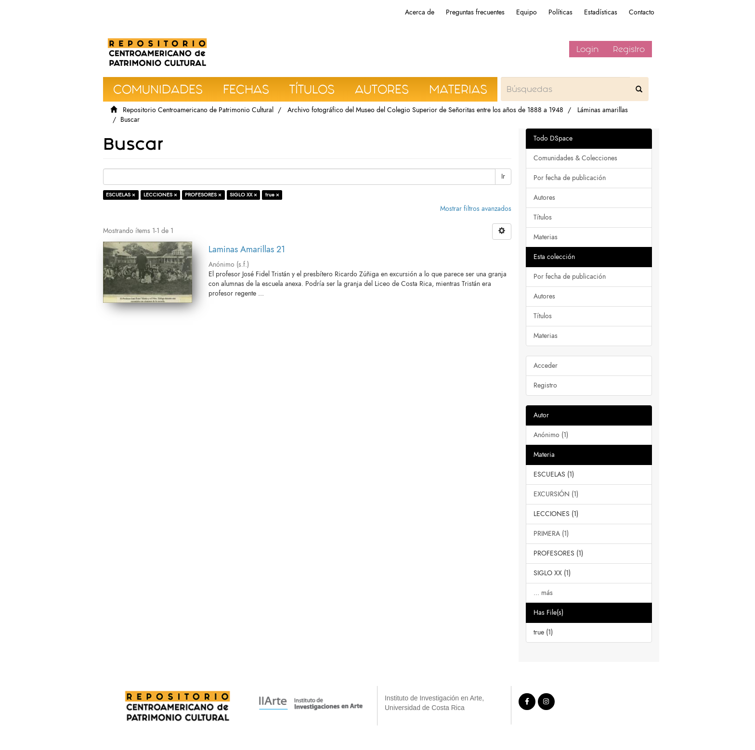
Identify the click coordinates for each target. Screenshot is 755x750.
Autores (544, 197)
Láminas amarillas (602, 110)
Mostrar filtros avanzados (475, 208)
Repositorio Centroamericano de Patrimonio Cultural (198, 110)
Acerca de (419, 12)
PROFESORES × (203, 194)
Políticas (560, 12)
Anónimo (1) (551, 435)
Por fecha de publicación (570, 177)
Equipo (526, 12)
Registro (629, 49)
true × (272, 194)
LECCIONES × (160, 194)
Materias (546, 237)
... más (543, 592)
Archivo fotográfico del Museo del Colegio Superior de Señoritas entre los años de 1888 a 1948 (425, 110)
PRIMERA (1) (551, 533)
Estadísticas (600, 12)
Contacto (641, 12)
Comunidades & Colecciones (575, 158)
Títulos (543, 217)
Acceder (546, 365)
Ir (503, 176)
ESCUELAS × (120, 194)
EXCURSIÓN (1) (556, 494)
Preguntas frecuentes (475, 12)
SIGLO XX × (243, 194)
